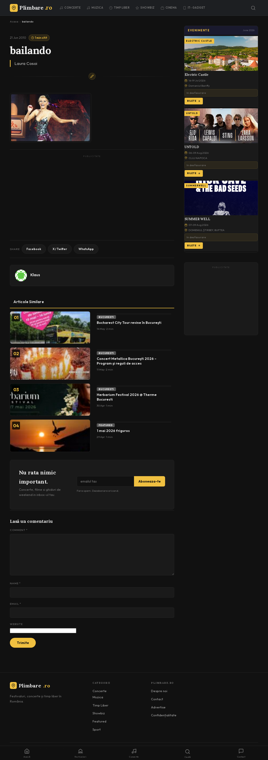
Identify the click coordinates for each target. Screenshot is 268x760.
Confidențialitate (163, 715)
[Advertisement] (92, 193)
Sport (97, 729)
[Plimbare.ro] (31, 7)
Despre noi (159, 691)
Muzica (95, 7)
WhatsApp (86, 249)
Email (15, 603)
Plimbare (30, 686)
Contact (157, 699)
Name (15, 583)
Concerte (70, 7)
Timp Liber (119, 7)
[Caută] (253, 8)
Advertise (158, 707)
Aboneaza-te (149, 481)
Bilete (193, 100)
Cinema (169, 7)
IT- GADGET (194, 7)
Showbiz (145, 7)
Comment (19, 530)
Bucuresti (106, 317)
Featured (106, 425)
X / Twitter (60, 249)
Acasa (14, 21)
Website (16, 624)
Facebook (33, 249)
